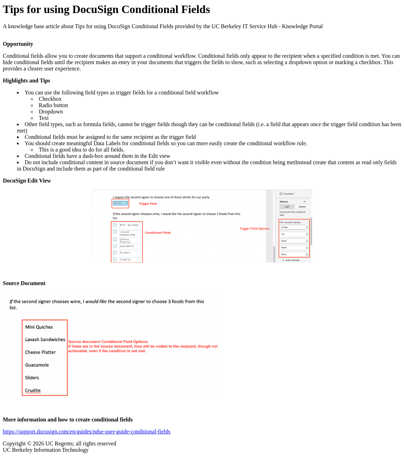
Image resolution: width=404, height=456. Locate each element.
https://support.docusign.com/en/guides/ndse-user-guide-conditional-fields (86, 432)
